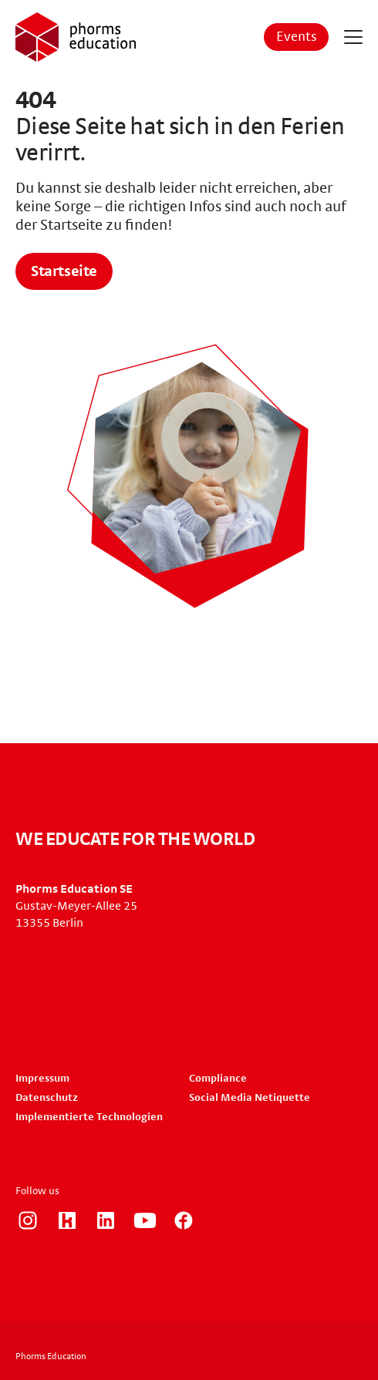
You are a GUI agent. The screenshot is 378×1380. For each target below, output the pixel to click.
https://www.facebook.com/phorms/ (183, 1220)
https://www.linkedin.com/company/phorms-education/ (105, 1220)
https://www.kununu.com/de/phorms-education (67, 1220)
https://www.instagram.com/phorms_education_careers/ (27, 1220)
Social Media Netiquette (249, 1097)
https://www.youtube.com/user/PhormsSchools (145, 1220)
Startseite (64, 271)
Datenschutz (46, 1097)
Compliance (218, 1078)
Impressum (42, 1078)
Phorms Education (50, 1356)
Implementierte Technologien (89, 1117)
